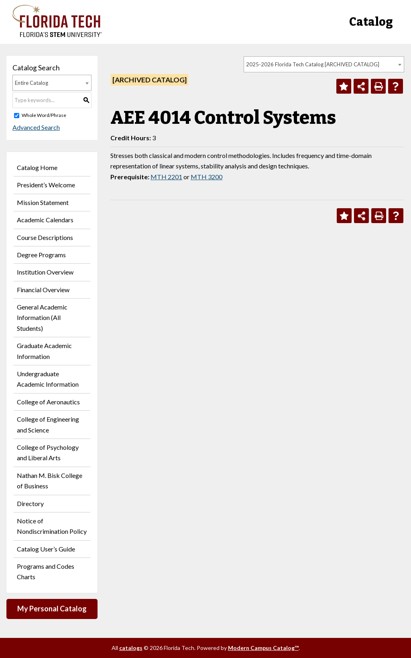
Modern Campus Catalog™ (263, 647)
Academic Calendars (45, 219)
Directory (30, 503)
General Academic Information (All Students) (42, 317)
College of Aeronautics (48, 402)
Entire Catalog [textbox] (31, 83)
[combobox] (324, 64)
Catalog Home (37, 167)
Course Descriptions (45, 237)
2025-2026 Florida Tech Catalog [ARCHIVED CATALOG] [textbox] (312, 64)
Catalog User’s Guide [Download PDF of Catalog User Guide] (46, 549)
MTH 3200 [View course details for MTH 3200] (206, 176)
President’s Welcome (46, 185)
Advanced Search (36, 127)
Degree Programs (41, 254)
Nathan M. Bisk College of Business (49, 480)
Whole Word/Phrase (44, 115)
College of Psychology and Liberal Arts (48, 452)
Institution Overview (45, 272)
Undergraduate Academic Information (48, 379)
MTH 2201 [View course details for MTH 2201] (166, 176)
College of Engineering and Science (48, 424)
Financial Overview (43, 289)
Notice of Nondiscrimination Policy (52, 526)
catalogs (130, 647)
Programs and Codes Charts (45, 571)
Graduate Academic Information (44, 351)
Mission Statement (43, 202)
